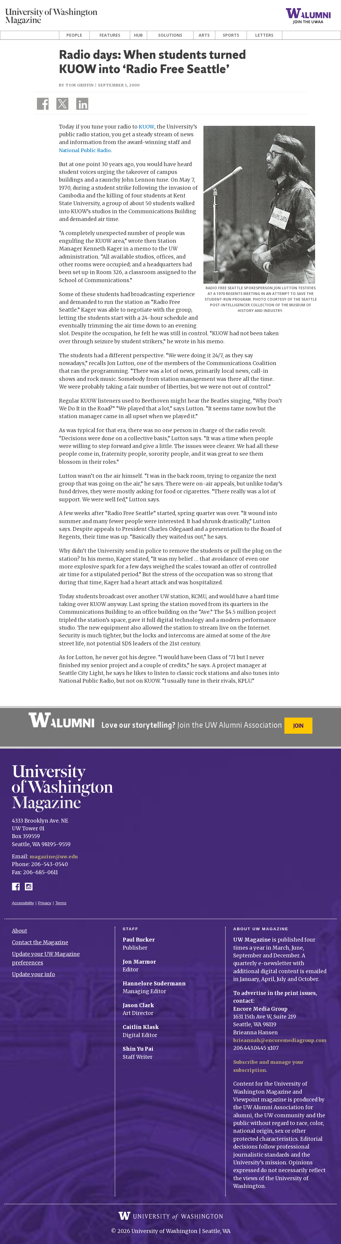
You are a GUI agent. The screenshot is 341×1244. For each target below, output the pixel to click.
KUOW (146, 126)
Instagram (30, 880)
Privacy (45, 896)
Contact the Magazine (40, 936)
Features (109, 35)
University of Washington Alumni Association (60, 720)
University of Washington (171, 1210)
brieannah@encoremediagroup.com (283, 1034)
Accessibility (23, 896)
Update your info (33, 968)
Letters (264, 35)
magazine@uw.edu (54, 850)
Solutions (170, 35)
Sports (231, 35)
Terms (60, 896)
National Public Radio (86, 150)
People (74, 35)
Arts (204, 35)
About (19, 925)
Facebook (18, 880)
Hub (138, 35)
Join (300, 724)
